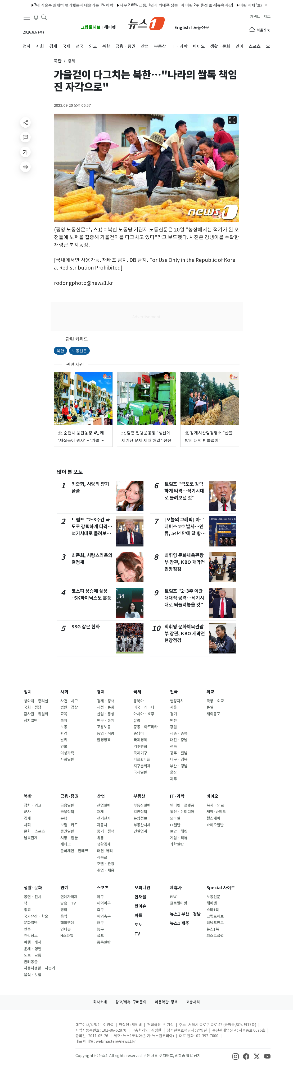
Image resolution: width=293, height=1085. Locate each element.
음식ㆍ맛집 (32, 974)
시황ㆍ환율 (69, 838)
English (182, 27)
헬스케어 (213, 818)
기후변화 (140, 746)
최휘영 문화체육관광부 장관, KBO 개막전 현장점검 (184, 562)
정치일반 (31, 720)
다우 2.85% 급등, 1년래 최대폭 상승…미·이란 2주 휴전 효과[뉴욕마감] (160, 5)
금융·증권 (69, 796)
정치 (28, 692)
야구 (100, 896)
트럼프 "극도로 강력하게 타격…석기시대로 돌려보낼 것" (184, 491)
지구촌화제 (142, 766)
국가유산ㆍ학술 (36, 916)
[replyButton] (25, 137)
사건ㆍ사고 (69, 701)
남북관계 (31, 838)
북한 (60, 351)
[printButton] (25, 166)
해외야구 (104, 903)
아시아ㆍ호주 (143, 714)
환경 (63, 733)
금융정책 (67, 811)
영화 (63, 909)
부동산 (139, 796)
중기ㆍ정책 (105, 831)
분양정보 (140, 818)
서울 (173, 707)
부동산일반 (142, 805)
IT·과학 (177, 796)
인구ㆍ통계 (105, 720)
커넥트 (255, 16)
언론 (27, 929)
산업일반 (104, 805)
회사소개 (100, 1002)
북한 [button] (58, 60)
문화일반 (31, 922)
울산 (173, 772)
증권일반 (67, 831)
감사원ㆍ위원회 (36, 714)
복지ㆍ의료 (215, 805)
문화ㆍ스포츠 (34, 831)
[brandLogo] (146, 23)
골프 (100, 935)
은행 (63, 818)
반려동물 (31, 961)
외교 (210, 692)
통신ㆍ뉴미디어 (182, 811)
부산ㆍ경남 (178, 766)
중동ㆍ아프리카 (145, 727)
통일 (209, 707)
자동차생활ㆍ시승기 (39, 968)
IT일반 (175, 825)
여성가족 (67, 753)
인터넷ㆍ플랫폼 (182, 805)
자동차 (102, 825)
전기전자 (104, 818)
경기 (173, 714)
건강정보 (31, 935)
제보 (267, 16)
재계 (100, 811)
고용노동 (104, 727)
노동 (63, 727)
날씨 (63, 740)
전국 (174, 692)
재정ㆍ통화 (105, 707)
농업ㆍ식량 (105, 733)
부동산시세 (142, 825)
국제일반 (140, 772)
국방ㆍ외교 (215, 701)
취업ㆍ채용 (105, 870)
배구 (100, 922)
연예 (64, 888)
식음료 (102, 857)
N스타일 (66, 935)
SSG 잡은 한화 (85, 627)
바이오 (212, 796)
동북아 (138, 701)
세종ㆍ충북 (178, 733)
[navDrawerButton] (27, 17)
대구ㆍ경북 (178, 759)
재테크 (65, 844)
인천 (173, 720)
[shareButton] (25, 122)
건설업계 (140, 831)
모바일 (175, 818)
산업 (101, 796)
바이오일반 (215, 825)
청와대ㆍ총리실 (36, 701)
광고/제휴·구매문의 (130, 1002)
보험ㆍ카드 (69, 825)
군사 (27, 811)
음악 (63, 916)
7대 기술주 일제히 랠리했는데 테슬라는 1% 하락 (58, 5)
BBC (173, 896)
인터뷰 (65, 929)
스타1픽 (212, 909)
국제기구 (140, 753)
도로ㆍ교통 (32, 955)
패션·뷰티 (105, 850)
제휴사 (176, 888)
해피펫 (110, 27)
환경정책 (104, 740)
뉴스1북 (212, 929)
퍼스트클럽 (215, 935)
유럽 (136, 720)
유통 (100, 838)
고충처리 (193, 1002)
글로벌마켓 (178, 903)
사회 (64, 692)
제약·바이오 (216, 811)
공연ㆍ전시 (32, 896)
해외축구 (104, 916)
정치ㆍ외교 (32, 805)
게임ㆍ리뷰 (178, 838)
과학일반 (177, 844)
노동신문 (201, 27)
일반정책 (140, 811)
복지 (63, 720)
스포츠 (103, 888)
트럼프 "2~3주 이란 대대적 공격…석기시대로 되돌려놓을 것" (184, 598)
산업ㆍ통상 (105, 714)
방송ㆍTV (68, 903)
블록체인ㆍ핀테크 (74, 850)
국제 (137, 692)
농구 (100, 929)
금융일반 (67, 805)
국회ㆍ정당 (32, 707)
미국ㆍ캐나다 (143, 707)
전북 (173, 746)
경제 (101, 692)
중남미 (138, 733)
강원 (173, 727)
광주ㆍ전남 (178, 753)
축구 (100, 909)
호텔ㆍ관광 (105, 863)
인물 (63, 746)
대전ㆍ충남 (178, 740)
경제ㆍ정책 (105, 701)
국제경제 (140, 740)
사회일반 (67, 759)
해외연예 (67, 922)
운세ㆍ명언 (32, 949)
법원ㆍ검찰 (69, 707)
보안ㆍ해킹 (178, 831)
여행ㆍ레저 (32, 942)
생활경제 (104, 844)
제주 (173, 779)
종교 (27, 909)
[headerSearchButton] (44, 17)
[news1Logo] (45, 1029)
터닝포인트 (215, 922)
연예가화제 (69, 896)
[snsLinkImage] (235, 1056)
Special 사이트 (220, 888)
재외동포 (213, 714)
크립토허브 (91, 27)
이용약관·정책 (166, 1002)
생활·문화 (33, 888)
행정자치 (177, 701)
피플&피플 (141, 759)
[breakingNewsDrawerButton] (36, 17)
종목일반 (104, 942)
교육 (63, 714)
